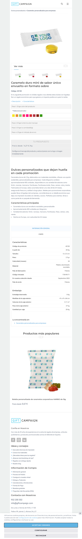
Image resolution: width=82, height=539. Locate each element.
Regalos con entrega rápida (22, 461)
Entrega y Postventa (19, 480)
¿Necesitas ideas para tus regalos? (24, 455)
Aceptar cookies (41, 525)
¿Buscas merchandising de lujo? (23, 458)
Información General (41, 228)
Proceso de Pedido (19, 474)
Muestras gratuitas (19, 488)
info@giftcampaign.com (22, 503)
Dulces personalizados (18, 10)
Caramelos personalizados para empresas (41, 10)
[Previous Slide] (64, 66)
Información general (19, 472)
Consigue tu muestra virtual (21, 477)
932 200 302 (16, 499)
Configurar (41, 530)
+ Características (28, 101)
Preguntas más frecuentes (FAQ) (23, 491)
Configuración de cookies (27, 518)
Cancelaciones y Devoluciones (22, 483)
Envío (41, 234)
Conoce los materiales (20, 452)
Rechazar (41, 535)
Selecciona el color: (19, 111)
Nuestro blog (17, 464)
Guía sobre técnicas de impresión (23, 450)
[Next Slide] (67, 66)
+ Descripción (15, 101)
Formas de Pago (18, 485)
